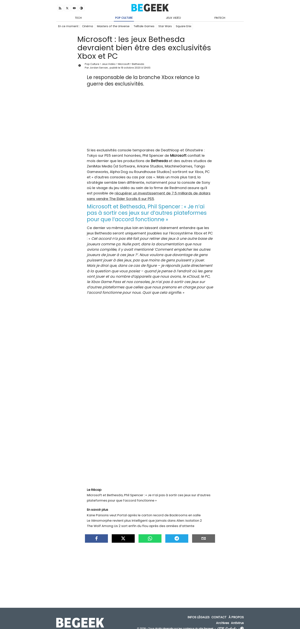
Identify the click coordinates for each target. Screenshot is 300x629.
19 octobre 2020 (131, 67)
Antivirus (237, 619)
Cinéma (87, 26)
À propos (236, 614)
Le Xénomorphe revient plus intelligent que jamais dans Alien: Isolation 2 (144, 518)
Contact (219, 614)
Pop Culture (124, 18)
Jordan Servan (99, 67)
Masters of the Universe (113, 26)
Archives (222, 619)
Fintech (219, 18)
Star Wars (165, 26)
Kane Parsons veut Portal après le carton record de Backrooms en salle (144, 513)
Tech (78, 18)
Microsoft (124, 64)
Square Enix (183, 26)
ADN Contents (227, 625)
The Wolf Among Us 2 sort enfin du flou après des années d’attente (140, 524)
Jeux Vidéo (173, 18)
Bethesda (138, 64)
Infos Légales (199, 614)
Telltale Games (144, 26)
